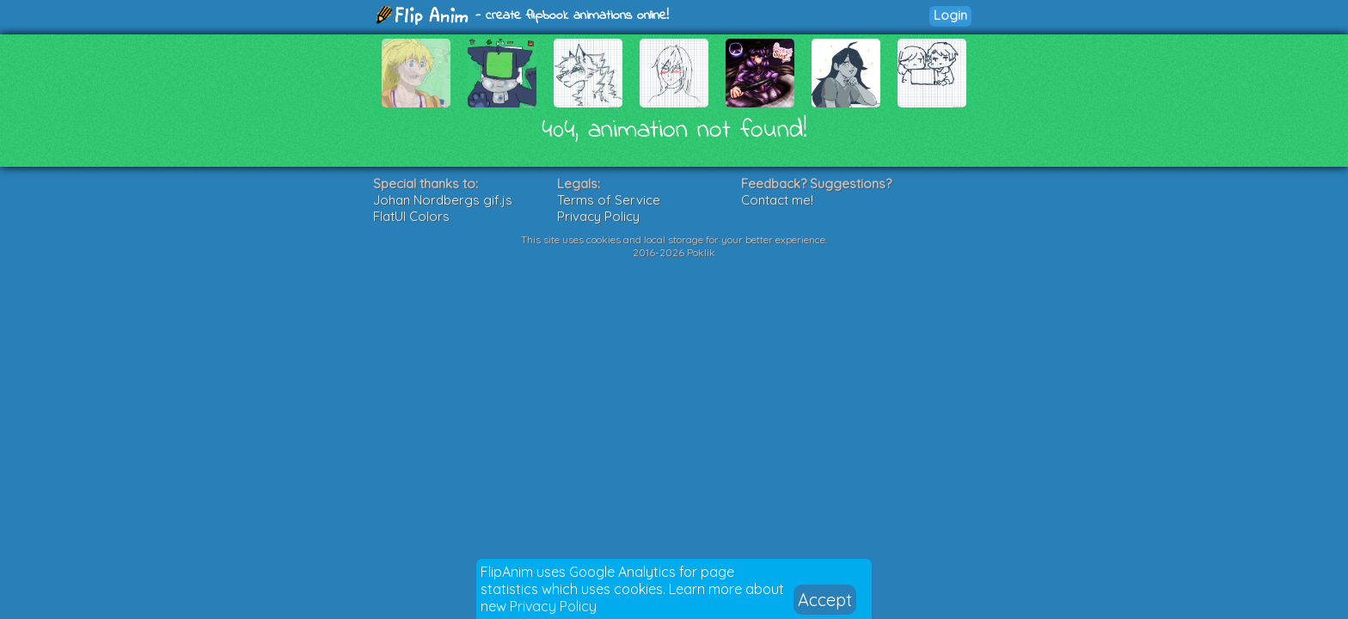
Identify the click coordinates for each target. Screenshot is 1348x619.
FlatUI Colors (411, 216)
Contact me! (777, 200)
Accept (825, 599)
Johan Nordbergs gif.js (442, 200)
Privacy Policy (553, 606)
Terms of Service (608, 200)
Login (950, 15)
